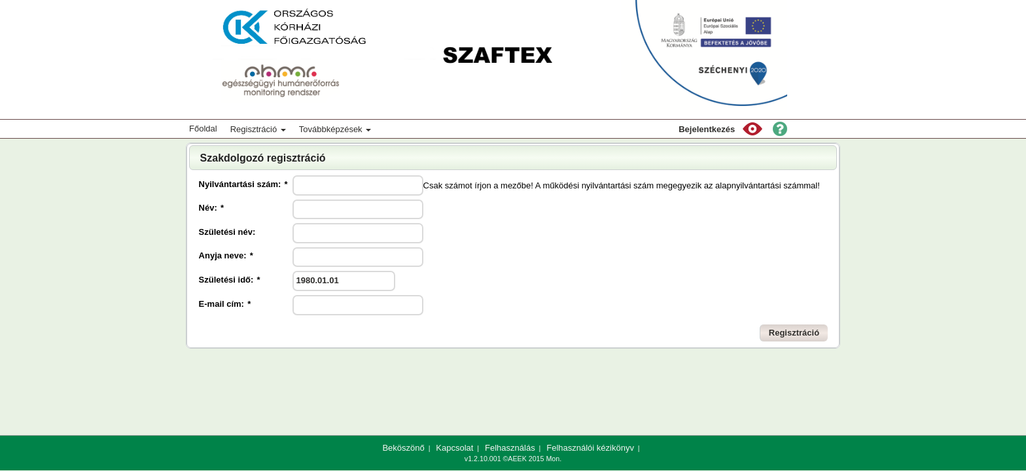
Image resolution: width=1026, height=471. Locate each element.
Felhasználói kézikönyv (590, 448)
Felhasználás (510, 448)
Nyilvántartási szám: (243, 184)
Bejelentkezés (707, 129)
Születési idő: (229, 280)
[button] (752, 129)
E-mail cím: (225, 304)
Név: (211, 208)
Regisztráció (258, 129)
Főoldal (203, 128)
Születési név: (227, 232)
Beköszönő (403, 448)
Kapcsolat (454, 448)
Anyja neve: (226, 255)
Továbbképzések (335, 129)
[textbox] (357, 185)
